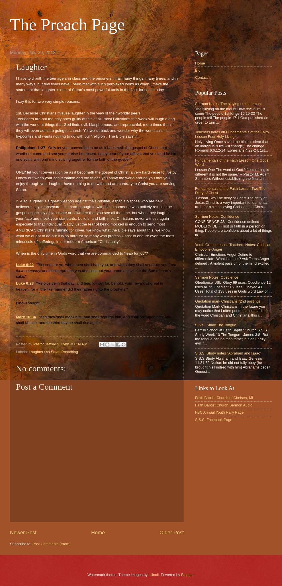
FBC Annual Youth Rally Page (219, 412)
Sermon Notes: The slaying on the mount (228, 104)
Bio (198, 70)
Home (98, 532)
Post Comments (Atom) (51, 544)
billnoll (153, 575)
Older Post (172, 532)
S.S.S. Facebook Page (213, 420)
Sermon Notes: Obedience (216, 277)
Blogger (187, 575)
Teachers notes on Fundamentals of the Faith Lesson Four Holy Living (232, 134)
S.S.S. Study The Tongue (215, 325)
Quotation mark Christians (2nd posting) (227, 301)
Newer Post (23, 532)
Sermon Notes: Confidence (217, 216)
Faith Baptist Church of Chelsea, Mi (224, 398)
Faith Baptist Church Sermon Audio (223, 405)
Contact (201, 77)
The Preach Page (67, 24)
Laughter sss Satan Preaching (53, 352)
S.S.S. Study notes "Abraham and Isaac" (228, 353)
